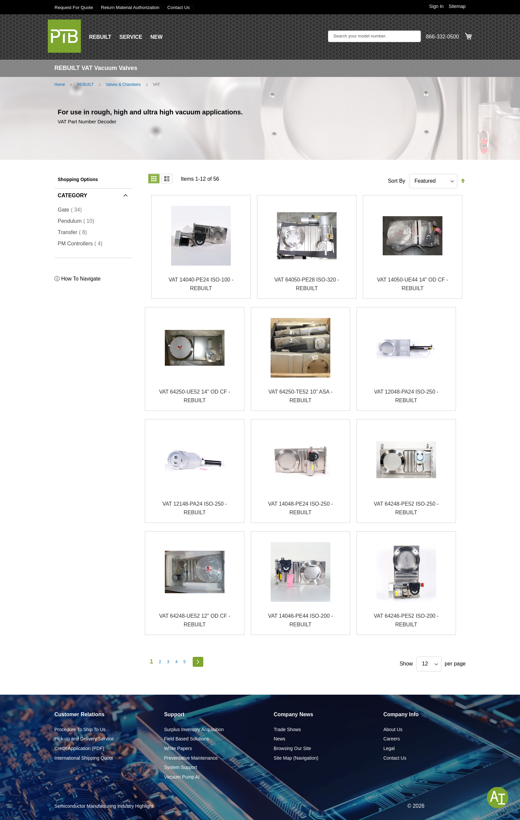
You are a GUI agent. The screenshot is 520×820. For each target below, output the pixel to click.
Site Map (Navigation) (296, 757)
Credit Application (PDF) (79, 748)
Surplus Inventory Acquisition (194, 729)
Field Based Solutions (186, 738)
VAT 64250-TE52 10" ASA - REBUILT (300, 396)
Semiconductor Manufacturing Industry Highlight (103, 806)
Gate (72, 210)
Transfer (74, 232)
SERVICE (131, 36)
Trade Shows (287, 729)
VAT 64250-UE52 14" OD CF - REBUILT (194, 396)
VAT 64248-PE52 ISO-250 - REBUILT (406, 508)
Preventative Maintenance (191, 757)
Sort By (396, 180)
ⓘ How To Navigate (77, 279)
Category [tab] (72, 195)
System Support (180, 767)
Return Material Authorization (132, 7)
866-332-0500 (442, 36)
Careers (391, 738)
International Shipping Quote (83, 757)
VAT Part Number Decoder (87, 121)
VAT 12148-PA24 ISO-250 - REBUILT (194, 508)
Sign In (436, 6)
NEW (157, 36)
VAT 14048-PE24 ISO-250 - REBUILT (300, 508)
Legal (389, 748)
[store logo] (64, 35)
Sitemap (457, 6)
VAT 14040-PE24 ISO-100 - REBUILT (200, 284)
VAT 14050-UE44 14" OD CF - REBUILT (412, 284)
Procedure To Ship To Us (79, 729)
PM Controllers (82, 243)
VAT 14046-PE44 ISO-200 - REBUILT (300, 620)
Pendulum (78, 221)
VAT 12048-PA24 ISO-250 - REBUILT (406, 396)
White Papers (178, 748)
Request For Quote (74, 7)
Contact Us (181, 7)
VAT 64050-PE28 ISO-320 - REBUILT (306, 284)
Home (59, 84)
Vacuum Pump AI (182, 776)
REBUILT (100, 36)
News (279, 738)
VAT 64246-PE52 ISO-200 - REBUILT (406, 620)
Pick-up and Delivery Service (84, 738)
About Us (393, 729)
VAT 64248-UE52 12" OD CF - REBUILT (194, 620)
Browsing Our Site (292, 748)
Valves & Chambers (123, 84)
